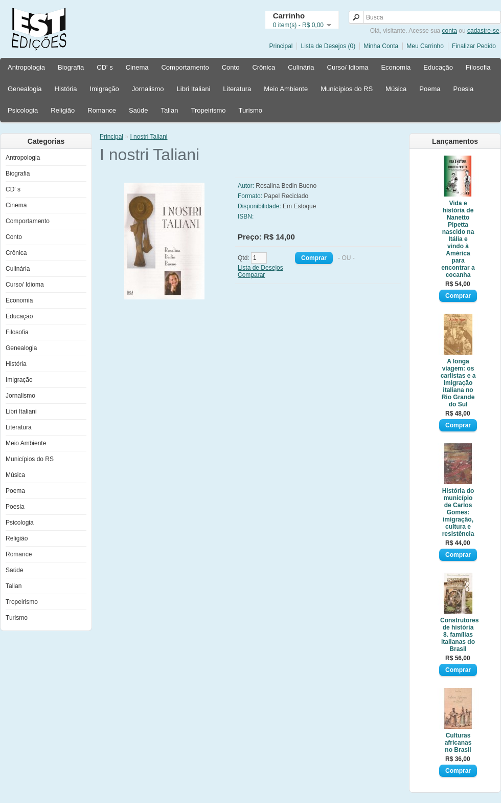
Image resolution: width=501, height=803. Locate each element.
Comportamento (185, 67)
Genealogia (25, 89)
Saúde (138, 110)
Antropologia (26, 67)
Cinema (137, 67)
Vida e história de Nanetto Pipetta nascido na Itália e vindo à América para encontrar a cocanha (457, 239)
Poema (429, 89)
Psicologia (23, 110)
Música (395, 89)
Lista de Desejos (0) (328, 46)
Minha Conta (380, 46)
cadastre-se (483, 30)
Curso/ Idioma (348, 67)
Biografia (71, 67)
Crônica (263, 67)
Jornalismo (148, 89)
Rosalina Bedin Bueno (286, 185)
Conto (231, 67)
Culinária (301, 67)
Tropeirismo (208, 110)
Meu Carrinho (425, 46)
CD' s (104, 67)
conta (449, 30)
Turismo (250, 110)
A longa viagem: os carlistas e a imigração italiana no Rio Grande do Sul (458, 383)
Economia (396, 67)
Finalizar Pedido (474, 46)
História (66, 89)
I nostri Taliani (148, 136)
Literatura (237, 89)
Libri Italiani (194, 89)
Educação (438, 67)
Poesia (463, 89)
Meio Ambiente (286, 89)
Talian (169, 110)
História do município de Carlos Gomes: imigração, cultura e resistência (458, 512)
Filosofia (478, 67)
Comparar (251, 274)
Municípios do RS (347, 89)
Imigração (104, 89)
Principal (280, 46)
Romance (101, 110)
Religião (63, 110)
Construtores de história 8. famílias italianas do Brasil (458, 635)
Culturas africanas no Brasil (458, 742)
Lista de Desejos (260, 267)
